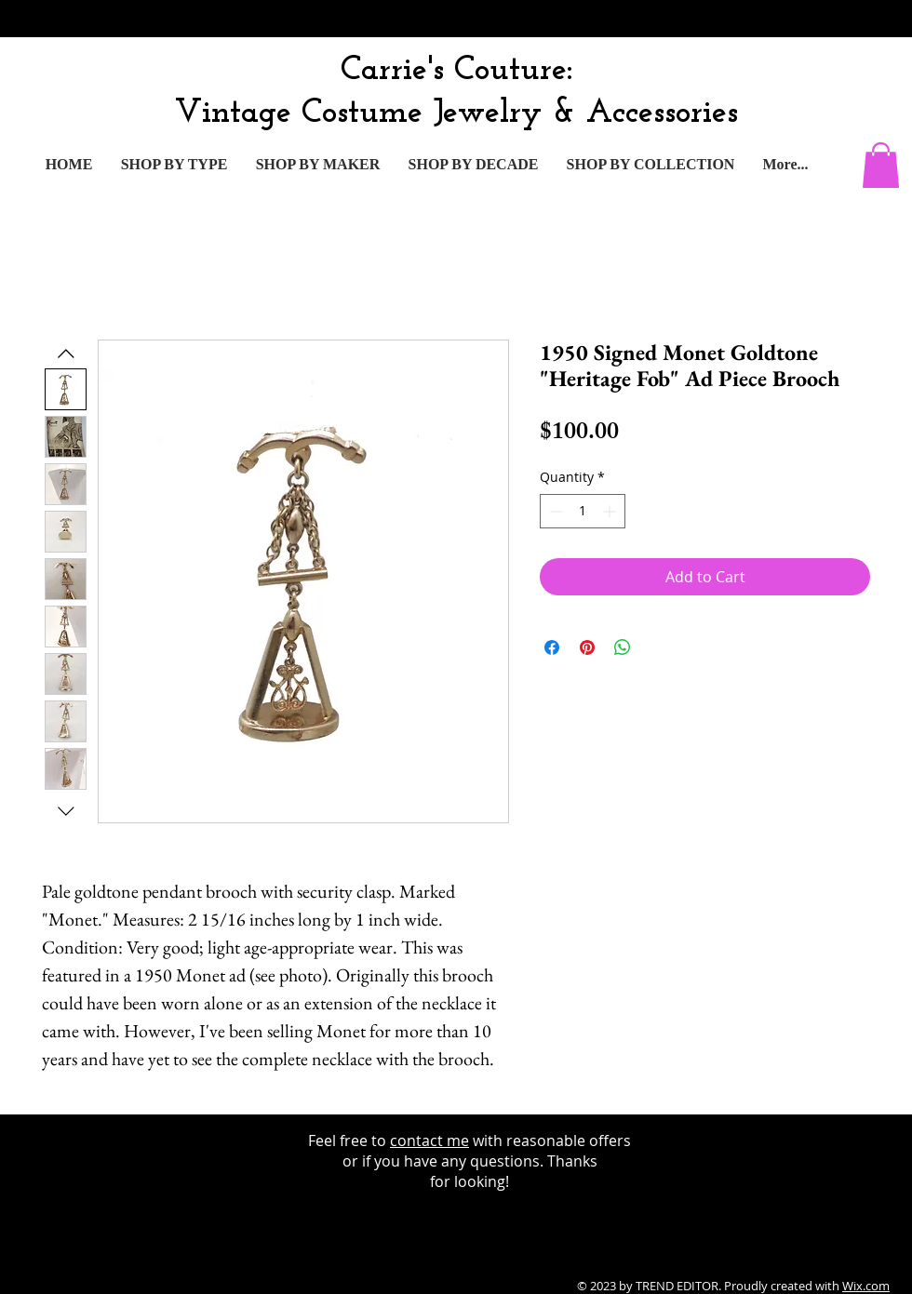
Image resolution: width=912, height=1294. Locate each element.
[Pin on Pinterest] (587, 647)
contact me (429, 1140)
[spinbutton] (582, 511)
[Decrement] (554, 511)
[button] (881, 165)
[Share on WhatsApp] (622, 647)
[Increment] (611, 511)
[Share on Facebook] (552, 647)
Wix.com (866, 1285)
